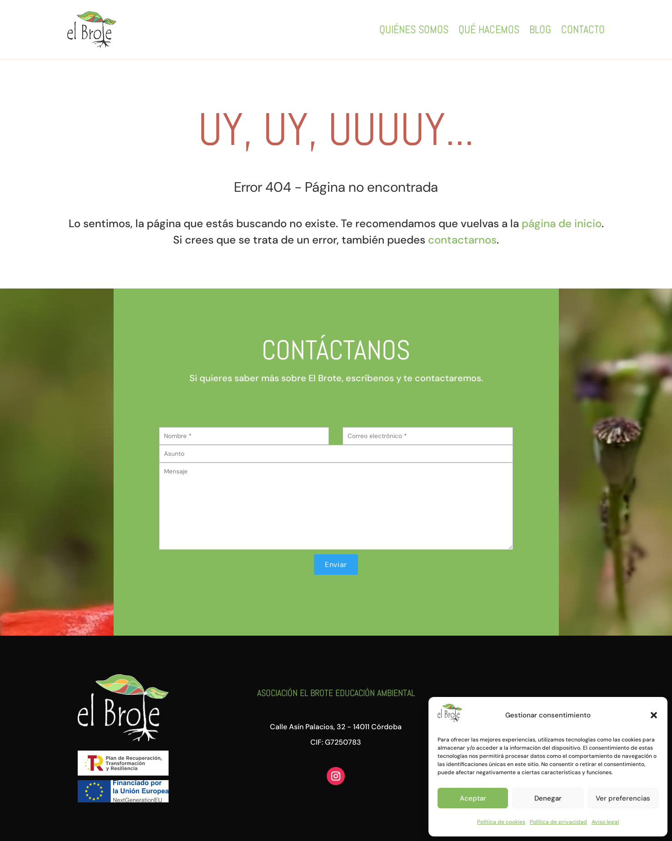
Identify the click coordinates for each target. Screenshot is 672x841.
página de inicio (562, 223)
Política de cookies (501, 822)
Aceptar (473, 798)
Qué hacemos (488, 29)
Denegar (548, 798)
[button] (653, 715)
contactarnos (462, 240)
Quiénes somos (413, 29)
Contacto (583, 29)
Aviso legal (605, 822)
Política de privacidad (558, 822)
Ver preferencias (623, 798)
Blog (540, 29)
